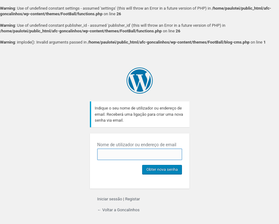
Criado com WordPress (140, 81)
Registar (132, 199)
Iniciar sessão (109, 199)
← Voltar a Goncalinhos (118, 210)
